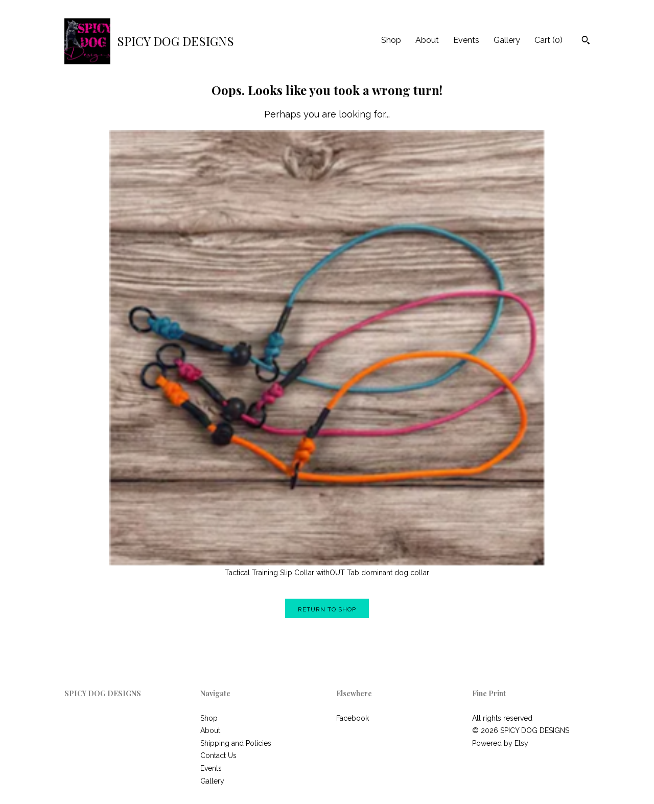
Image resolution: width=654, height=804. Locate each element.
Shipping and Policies (235, 743)
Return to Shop (327, 609)
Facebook (352, 718)
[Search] (586, 41)
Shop (391, 40)
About (427, 40)
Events (466, 40)
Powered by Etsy (500, 743)
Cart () (548, 40)
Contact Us (218, 755)
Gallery (507, 40)
